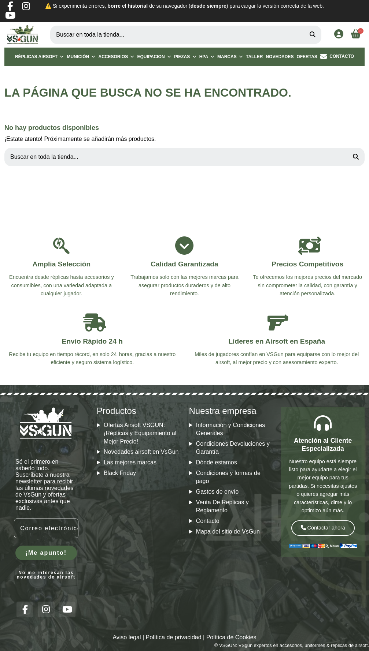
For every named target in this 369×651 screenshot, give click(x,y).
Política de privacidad (174, 637)
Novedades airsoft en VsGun (141, 452)
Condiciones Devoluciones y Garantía (233, 448)
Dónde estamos (216, 462)
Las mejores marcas (130, 462)
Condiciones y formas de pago (228, 477)
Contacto (207, 521)
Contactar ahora (323, 528)
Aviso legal (126, 637)
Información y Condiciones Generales (230, 429)
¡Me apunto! (46, 553)
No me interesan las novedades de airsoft (46, 575)
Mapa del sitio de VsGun (228, 531)
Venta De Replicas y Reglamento (222, 506)
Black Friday (120, 473)
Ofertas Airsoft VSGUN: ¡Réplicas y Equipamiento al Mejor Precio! (140, 433)
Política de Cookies (231, 637)
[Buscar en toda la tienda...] (312, 35)
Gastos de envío (217, 492)
